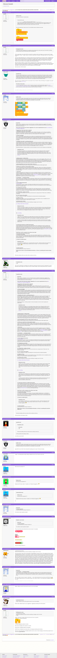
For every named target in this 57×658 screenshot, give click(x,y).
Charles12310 (5, 478)
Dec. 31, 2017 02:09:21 (7, 476)
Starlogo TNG (35, 174)
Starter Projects (25, 655)
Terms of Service (36, 655)
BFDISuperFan (5, 550)
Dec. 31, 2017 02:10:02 (7, 489)
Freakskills (5, 441)
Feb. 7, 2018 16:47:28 (6, 584)
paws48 (4, 13)
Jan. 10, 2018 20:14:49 (7, 504)
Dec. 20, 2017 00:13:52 (7, 70)
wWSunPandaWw (6, 598)
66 (48, 9)
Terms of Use (23, 81)
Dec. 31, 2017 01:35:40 (7, 452)
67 (49, 9)
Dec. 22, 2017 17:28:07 (7, 93)
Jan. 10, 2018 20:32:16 (7, 516)
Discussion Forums (6, 9)
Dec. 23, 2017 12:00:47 (7, 258)
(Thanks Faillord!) (19, 183)
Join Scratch (47, 0)
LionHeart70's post (47, 228)
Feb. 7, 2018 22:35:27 (6, 608)
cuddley (4, 95)
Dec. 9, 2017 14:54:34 (6, 12)
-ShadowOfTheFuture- (7, 518)
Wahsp (4, 466)
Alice (20, 331)
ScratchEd (46, 655)
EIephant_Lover (6, 568)
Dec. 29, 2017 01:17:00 (7, 439)
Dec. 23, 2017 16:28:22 (7, 270)
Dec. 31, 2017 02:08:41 (7, 464)
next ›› (53, 9)
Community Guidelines (16, 655)
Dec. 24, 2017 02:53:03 (7, 418)
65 (47, 9)
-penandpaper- (5, 420)
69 (51, 9)
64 (46, 9)
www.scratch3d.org (44, 330)
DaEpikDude (5, 260)
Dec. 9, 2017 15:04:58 (6, 45)
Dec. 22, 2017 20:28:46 (7, 119)
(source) (20, 310)
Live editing (21, 370)
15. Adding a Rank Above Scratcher (22, 203)
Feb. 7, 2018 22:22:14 (6, 596)
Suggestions (12, 9)
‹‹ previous (41, 9)
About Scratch (4, 655)
